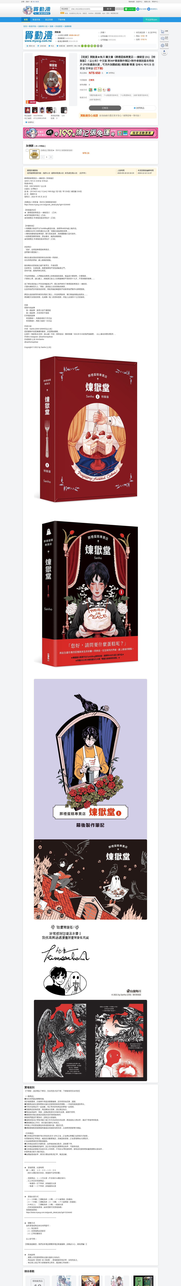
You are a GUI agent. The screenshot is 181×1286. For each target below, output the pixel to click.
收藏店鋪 (60, 45)
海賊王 (85, 13)
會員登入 (154, 9)
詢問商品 (110, 72)
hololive (91, 13)
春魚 (66, 13)
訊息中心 (139, 2)
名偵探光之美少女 (75, 13)
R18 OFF (119, 9)
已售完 (105, 108)
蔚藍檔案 (98, 13)
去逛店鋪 (41, 45)
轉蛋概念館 (114, 13)
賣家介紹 (30, 45)
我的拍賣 (132, 2)
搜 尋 (109, 9)
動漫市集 (36, 19)
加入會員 (36, 2)
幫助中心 (155, 2)
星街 (107, 13)
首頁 (26, 19)
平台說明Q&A (151, 19)
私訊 (51, 45)
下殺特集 (61, 19)
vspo (103, 13)
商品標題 (64, 9)
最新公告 (147, 2)
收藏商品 (29, 122)
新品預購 (49, 19)
